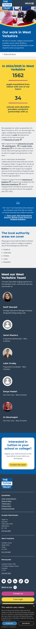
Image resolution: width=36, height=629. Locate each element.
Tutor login (18, 599)
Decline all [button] (26, 623)
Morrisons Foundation (10, 184)
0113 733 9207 (6, 552)
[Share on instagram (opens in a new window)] (9, 581)
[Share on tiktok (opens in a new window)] (21, 581)
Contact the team (18, 465)
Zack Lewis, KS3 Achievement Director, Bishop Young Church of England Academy (18, 217)
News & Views (6, 501)
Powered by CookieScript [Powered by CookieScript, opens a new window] (8, 627)
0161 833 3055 (6, 531)
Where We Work (10, 54)
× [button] (34, 606)
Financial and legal (8, 509)
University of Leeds (11, 140)
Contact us (18, 594)
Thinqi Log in (6, 504)
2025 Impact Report (9, 499)
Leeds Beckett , (11, 146)
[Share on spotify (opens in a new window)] (26, 581)
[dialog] (18, 616)
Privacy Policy (6, 506)
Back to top (7, 587)
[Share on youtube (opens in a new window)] (4, 581)
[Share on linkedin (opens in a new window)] (15, 581)
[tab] (9, 54)
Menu (29, 3)
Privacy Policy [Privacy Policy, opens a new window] (15, 620)
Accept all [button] (9, 623)
